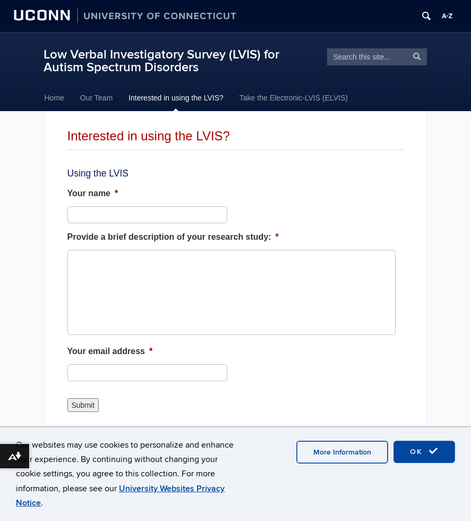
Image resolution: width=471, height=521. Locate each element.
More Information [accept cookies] (342, 452)
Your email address (110, 351)
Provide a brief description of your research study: (173, 236)
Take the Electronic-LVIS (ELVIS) (293, 98)
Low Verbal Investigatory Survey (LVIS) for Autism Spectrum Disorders (161, 61)
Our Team (96, 98)
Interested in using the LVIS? (176, 98)
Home (54, 98)
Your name (92, 193)
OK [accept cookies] (424, 451)
